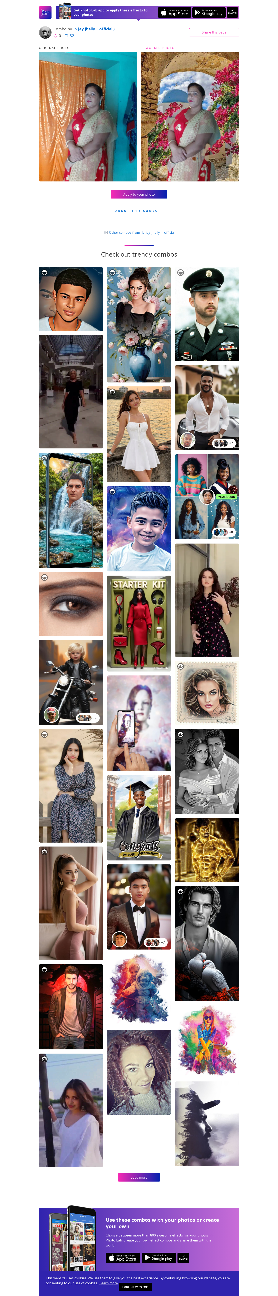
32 (69, 35)
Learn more (108, 1283)
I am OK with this (135, 1287)
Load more (139, 1177)
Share (214, 32)
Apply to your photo (139, 194)
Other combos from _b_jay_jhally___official (138, 232)
